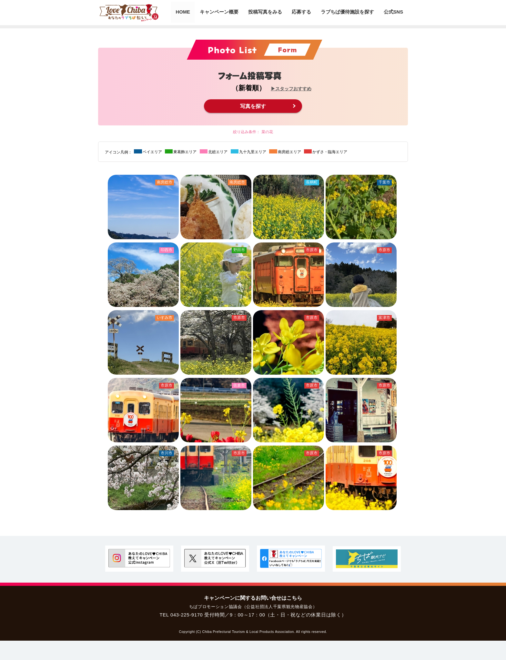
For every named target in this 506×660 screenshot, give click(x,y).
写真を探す (253, 106)
